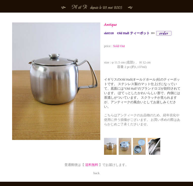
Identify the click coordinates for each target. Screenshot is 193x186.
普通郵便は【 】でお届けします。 (96, 165)
